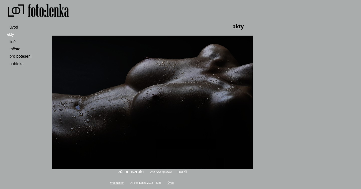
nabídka (17, 64)
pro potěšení (21, 56)
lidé (13, 42)
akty (10, 34)
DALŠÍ (182, 172)
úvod (14, 27)
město (15, 49)
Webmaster (117, 182)
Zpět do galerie (161, 172)
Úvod (170, 182)
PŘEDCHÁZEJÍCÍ (131, 172)
